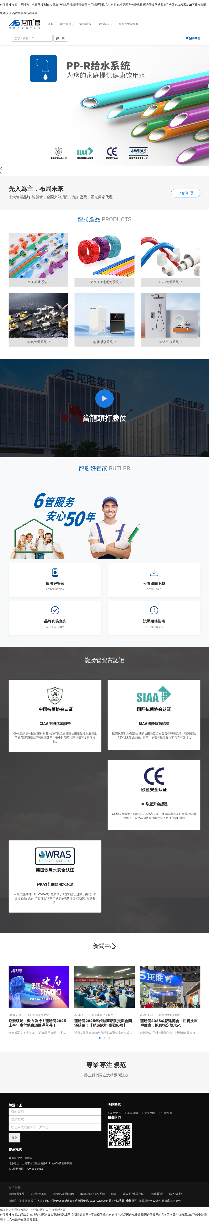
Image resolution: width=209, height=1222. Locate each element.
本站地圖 (118, 1200)
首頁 (51, 23)
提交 (14, 1137)
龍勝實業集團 (16, 1193)
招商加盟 (166, 1113)
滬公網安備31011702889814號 (93, 1200)
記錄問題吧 (156, 1193)
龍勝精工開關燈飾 (63, 1193)
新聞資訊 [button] (105, 23)
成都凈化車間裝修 (133, 1193)
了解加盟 (185, 193)
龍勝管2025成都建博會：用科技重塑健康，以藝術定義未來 (169, 1023)
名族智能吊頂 (39, 1193)
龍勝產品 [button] (86, 23)
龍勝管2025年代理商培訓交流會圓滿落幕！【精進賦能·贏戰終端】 (103, 1023)
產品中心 (115, 1113)
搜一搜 (60, 38)
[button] (99, 1038)
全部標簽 (131, 1200)
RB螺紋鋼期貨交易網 (92, 1193)
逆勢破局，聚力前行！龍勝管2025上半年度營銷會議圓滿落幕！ (37, 1023)
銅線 (113, 1193)
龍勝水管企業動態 (38, 1014)
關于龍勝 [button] (66, 23)
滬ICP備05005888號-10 (58, 1200)
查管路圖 (149, 1113)
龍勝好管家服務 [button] (130, 23)
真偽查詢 (132, 1113)
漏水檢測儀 (175, 1193)
